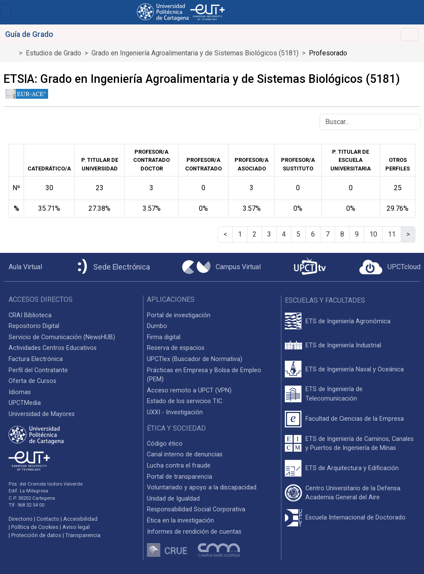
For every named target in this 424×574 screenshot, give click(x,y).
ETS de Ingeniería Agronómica (347, 321)
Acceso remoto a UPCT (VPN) (189, 390)
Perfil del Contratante (38, 370)
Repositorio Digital (34, 326)
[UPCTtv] (310, 267)
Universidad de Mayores (42, 414)
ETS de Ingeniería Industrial (343, 345)
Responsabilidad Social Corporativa (196, 509)
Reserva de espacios (175, 348)
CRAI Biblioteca (30, 315)
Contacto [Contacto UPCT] (48, 519)
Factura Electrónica (36, 359)
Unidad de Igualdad (173, 498)
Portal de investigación (178, 315)
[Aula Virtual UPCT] (22, 267)
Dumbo (157, 326)
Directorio (21, 519)
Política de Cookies (34, 527)
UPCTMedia (25, 403)
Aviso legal (76, 527)
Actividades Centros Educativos (53, 348)
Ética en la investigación (180, 520)
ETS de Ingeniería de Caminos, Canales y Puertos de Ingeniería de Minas (359, 443)
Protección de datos (36, 535)
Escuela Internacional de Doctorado (355, 517)
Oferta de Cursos (32, 381)
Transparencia (83, 535)
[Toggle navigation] (5, 12)
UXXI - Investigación (175, 412)
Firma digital (163, 337)
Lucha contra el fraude (178, 465)
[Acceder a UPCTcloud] (390, 267)
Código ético (165, 443)
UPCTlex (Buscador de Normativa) (194, 359)
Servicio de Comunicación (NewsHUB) (62, 337)
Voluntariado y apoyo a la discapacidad (201, 487)
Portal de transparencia (179, 476)
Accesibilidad (80, 519)
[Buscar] (370, 122)
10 (373, 234)
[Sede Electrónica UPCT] (112, 267)
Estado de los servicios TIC (184, 401)
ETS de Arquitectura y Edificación (352, 468)
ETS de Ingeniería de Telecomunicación (334, 394)
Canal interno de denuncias (185, 454)
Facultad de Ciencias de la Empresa (354, 418)
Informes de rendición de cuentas (194, 531)
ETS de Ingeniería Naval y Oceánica (354, 369)
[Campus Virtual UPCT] (221, 267)
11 (392, 234)
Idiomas (20, 392)
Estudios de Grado (53, 53)
